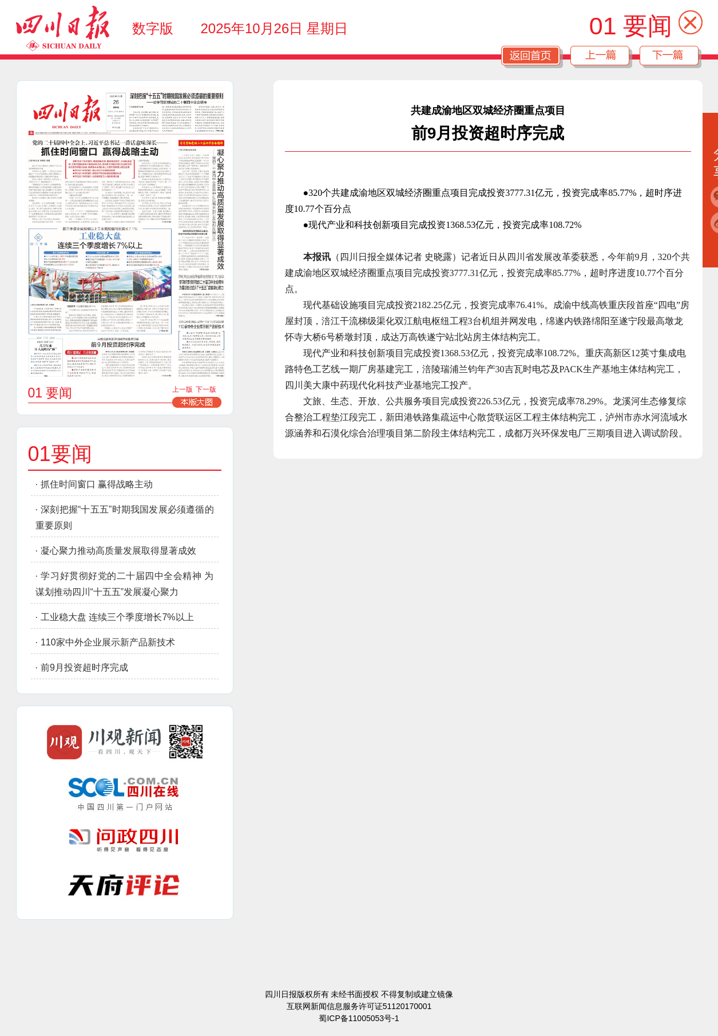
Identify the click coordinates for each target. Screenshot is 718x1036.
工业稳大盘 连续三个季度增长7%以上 (117, 617)
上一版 (182, 389)
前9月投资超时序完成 (84, 667)
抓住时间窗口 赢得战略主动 (97, 484)
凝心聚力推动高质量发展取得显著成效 (118, 551)
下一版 (206, 389)
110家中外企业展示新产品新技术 (108, 642)
